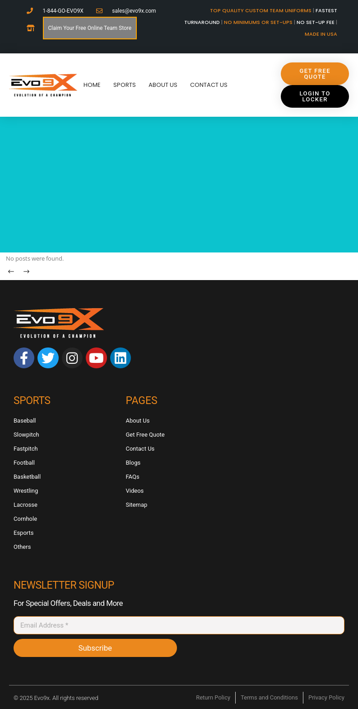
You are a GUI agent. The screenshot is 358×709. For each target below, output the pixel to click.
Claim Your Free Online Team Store (90, 28)
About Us (163, 85)
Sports (124, 85)
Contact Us (209, 85)
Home (92, 85)
